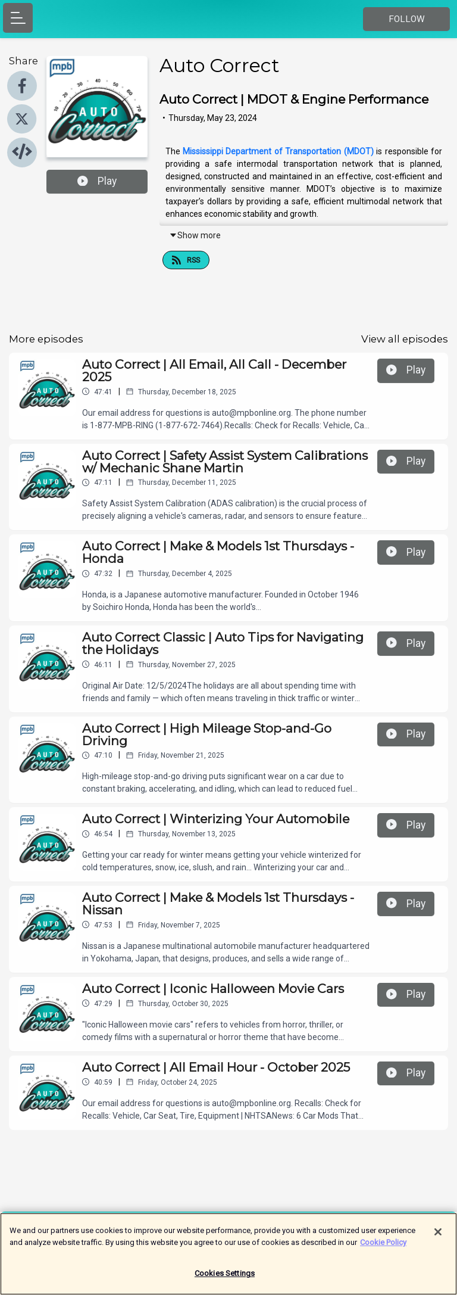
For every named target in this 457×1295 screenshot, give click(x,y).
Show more (195, 235)
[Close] (438, 1238)
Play (97, 181)
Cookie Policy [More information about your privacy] (383, 1247)
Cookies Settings (225, 1279)
